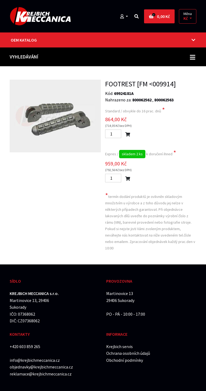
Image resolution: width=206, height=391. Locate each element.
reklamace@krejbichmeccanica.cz (41, 374)
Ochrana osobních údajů (128, 353)
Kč (186, 18)
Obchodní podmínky (124, 360)
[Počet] (113, 134)
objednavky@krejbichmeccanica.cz (41, 367)
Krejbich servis (119, 346)
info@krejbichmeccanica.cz (35, 360)
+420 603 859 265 (25, 346)
